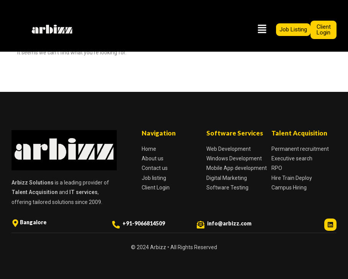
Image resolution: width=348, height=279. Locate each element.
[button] (262, 29)
